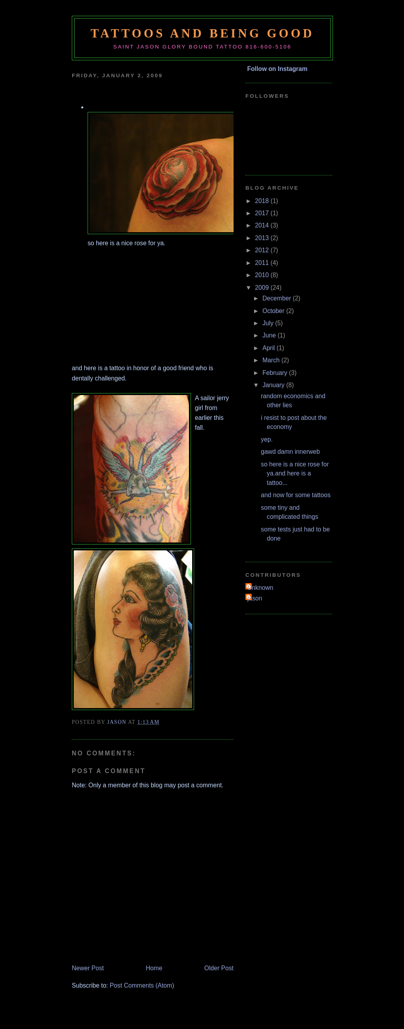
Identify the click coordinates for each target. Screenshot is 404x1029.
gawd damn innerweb (290, 451)
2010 (262, 275)
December (277, 298)
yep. (267, 439)
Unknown (260, 587)
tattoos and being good (202, 33)
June (269, 335)
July (268, 323)
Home (154, 968)
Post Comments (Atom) (142, 985)
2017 (262, 213)
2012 (262, 250)
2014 (262, 225)
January (274, 385)
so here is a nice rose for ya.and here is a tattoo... (295, 473)
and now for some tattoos (296, 495)
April (269, 348)
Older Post (219, 968)
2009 (262, 287)
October (274, 311)
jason (254, 598)
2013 (262, 238)
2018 (262, 201)
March (271, 360)
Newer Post (88, 968)
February (275, 372)
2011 (262, 262)
